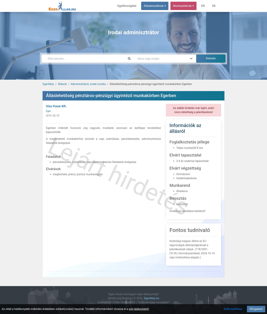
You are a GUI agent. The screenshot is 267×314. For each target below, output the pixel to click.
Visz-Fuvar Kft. (56, 106)
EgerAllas (48, 84)
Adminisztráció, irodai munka (88, 84)
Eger (48, 111)
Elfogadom (256, 309)
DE (214, 5)
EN (203, 5)
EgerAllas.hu (151, 298)
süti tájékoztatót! (139, 309)
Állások (62, 84)
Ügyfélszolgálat (128, 5)
